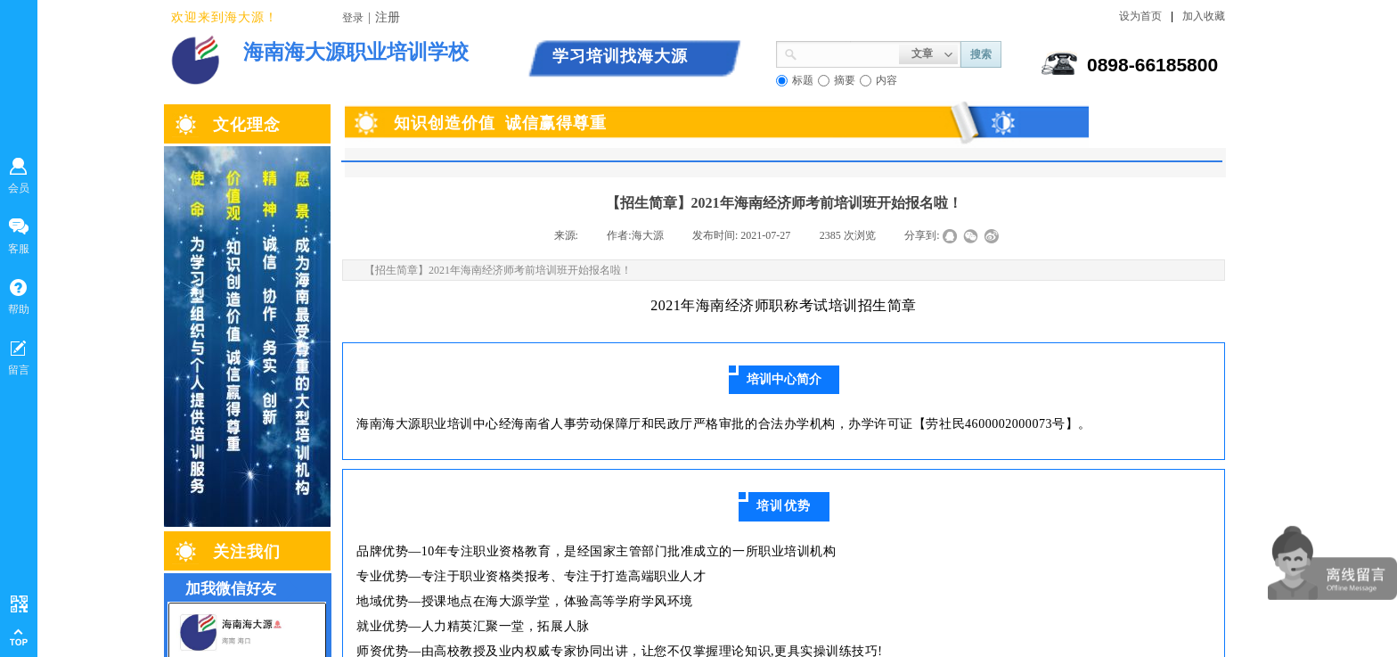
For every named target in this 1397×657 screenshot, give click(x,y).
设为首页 (1140, 16)
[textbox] (848, 52)
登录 (353, 18)
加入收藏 (1203, 16)
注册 (387, 17)
